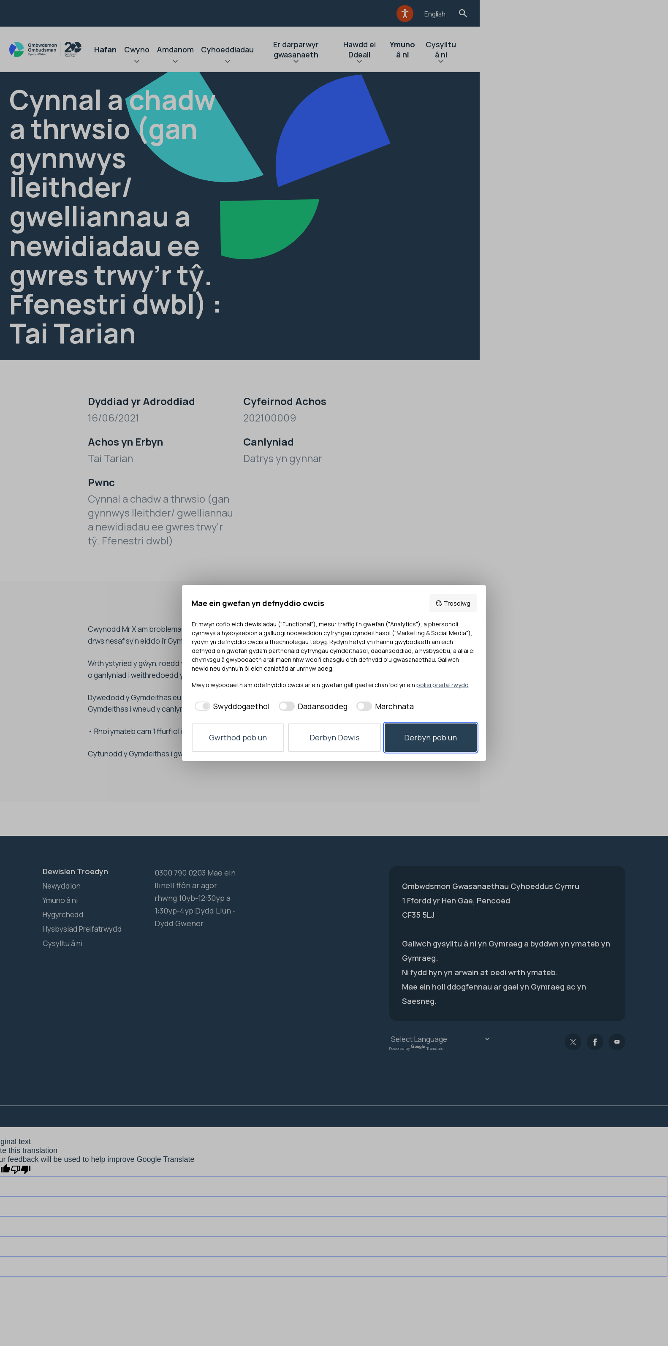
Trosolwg (452, 603)
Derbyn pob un (430, 737)
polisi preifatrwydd (442, 685)
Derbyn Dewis (335, 737)
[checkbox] (231, 706)
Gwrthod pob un (238, 737)
